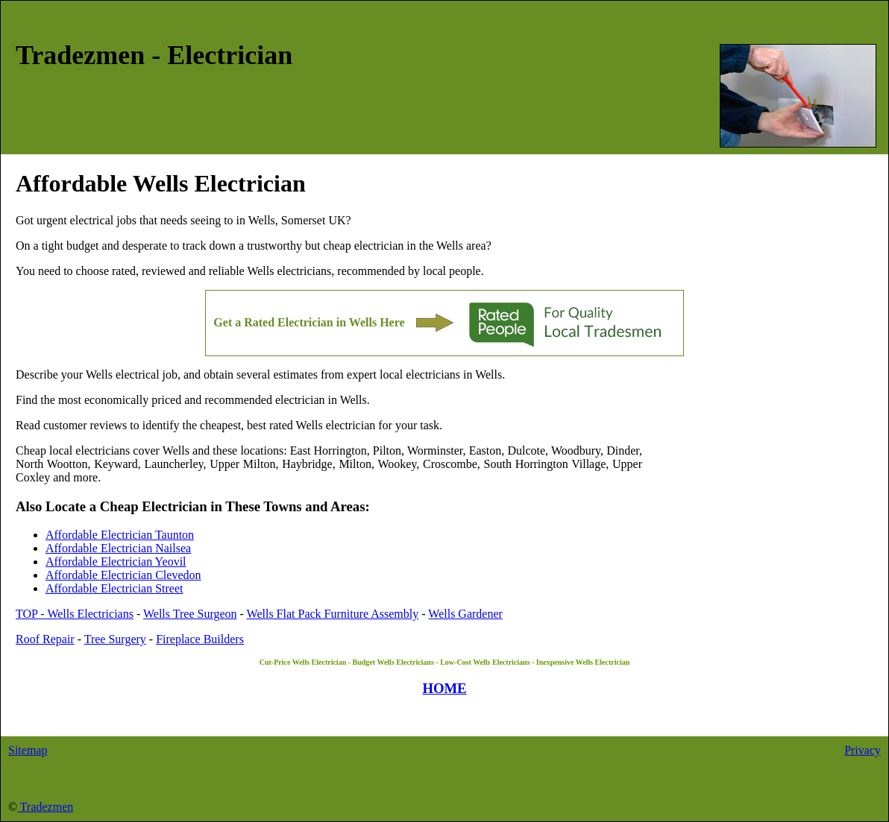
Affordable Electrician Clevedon (123, 575)
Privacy (862, 750)
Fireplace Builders (200, 639)
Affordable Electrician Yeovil (115, 561)
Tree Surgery (115, 639)
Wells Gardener (465, 613)
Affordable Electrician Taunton (119, 534)
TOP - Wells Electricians (74, 613)
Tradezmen (45, 806)
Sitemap (27, 750)
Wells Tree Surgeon (190, 613)
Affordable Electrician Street (114, 588)
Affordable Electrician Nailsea (118, 548)
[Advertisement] (758, 516)
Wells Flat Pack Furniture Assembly (333, 613)
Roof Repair (45, 639)
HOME (444, 688)
